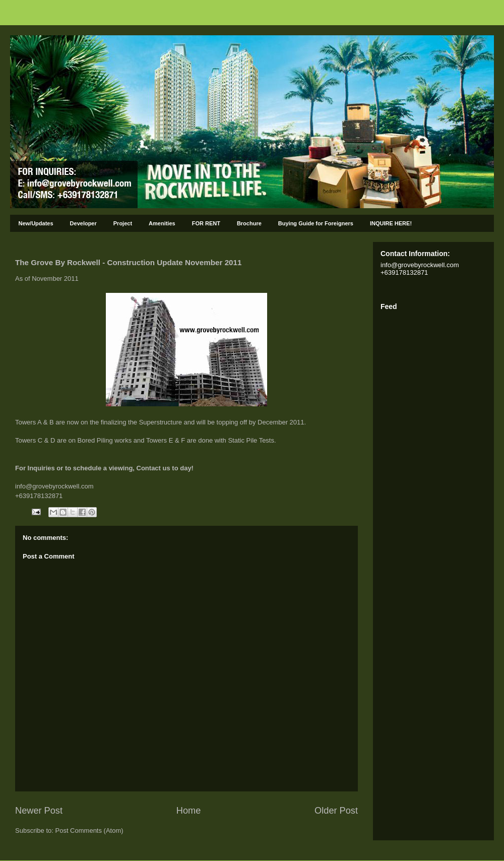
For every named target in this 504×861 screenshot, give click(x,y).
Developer (83, 223)
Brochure (249, 223)
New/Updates (36, 223)
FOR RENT (206, 223)
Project (122, 223)
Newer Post (38, 811)
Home (188, 811)
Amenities (162, 223)
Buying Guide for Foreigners (315, 223)
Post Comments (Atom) (89, 830)
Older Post (336, 811)
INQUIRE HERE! (391, 223)
